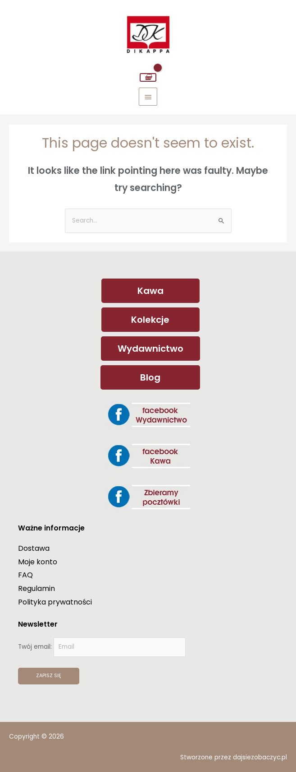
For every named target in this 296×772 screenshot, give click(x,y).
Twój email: (102, 646)
